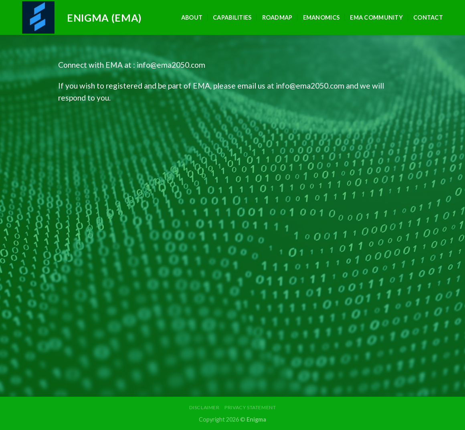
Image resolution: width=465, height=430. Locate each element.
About (191, 17)
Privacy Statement (250, 407)
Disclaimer (204, 407)
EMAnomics (321, 17)
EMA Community (376, 17)
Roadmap (277, 17)
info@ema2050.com (171, 64)
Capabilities (232, 17)
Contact (428, 17)
